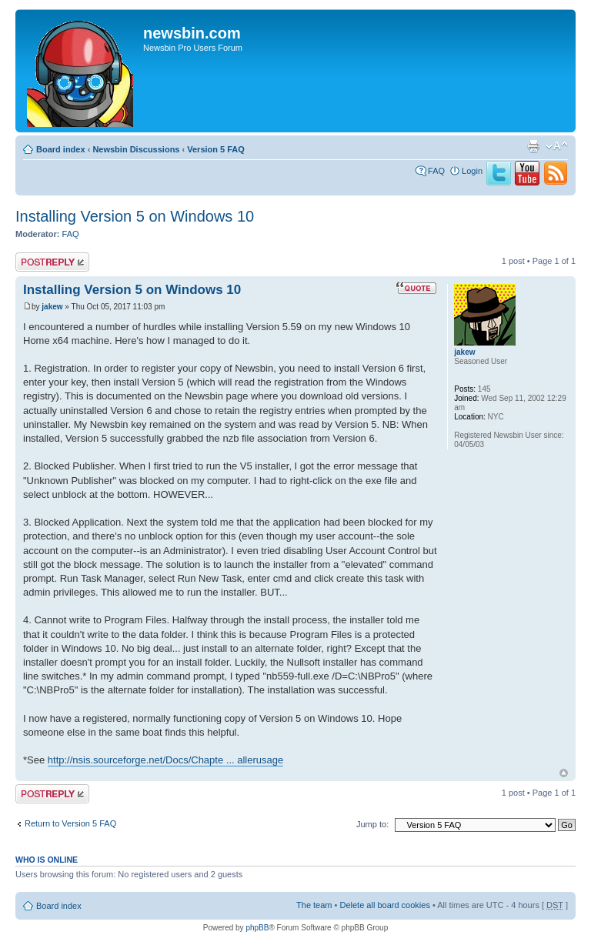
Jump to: (372, 824)
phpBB (257, 927)
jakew (52, 306)
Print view (533, 146)
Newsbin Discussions (135, 149)
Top (563, 773)
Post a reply (52, 262)
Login (472, 170)
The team (314, 905)
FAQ (436, 170)
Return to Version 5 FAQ (70, 823)
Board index (60, 149)
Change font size (557, 146)
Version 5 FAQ (216, 149)
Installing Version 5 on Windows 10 (134, 216)
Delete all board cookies (384, 905)
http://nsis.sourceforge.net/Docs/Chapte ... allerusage (165, 760)
